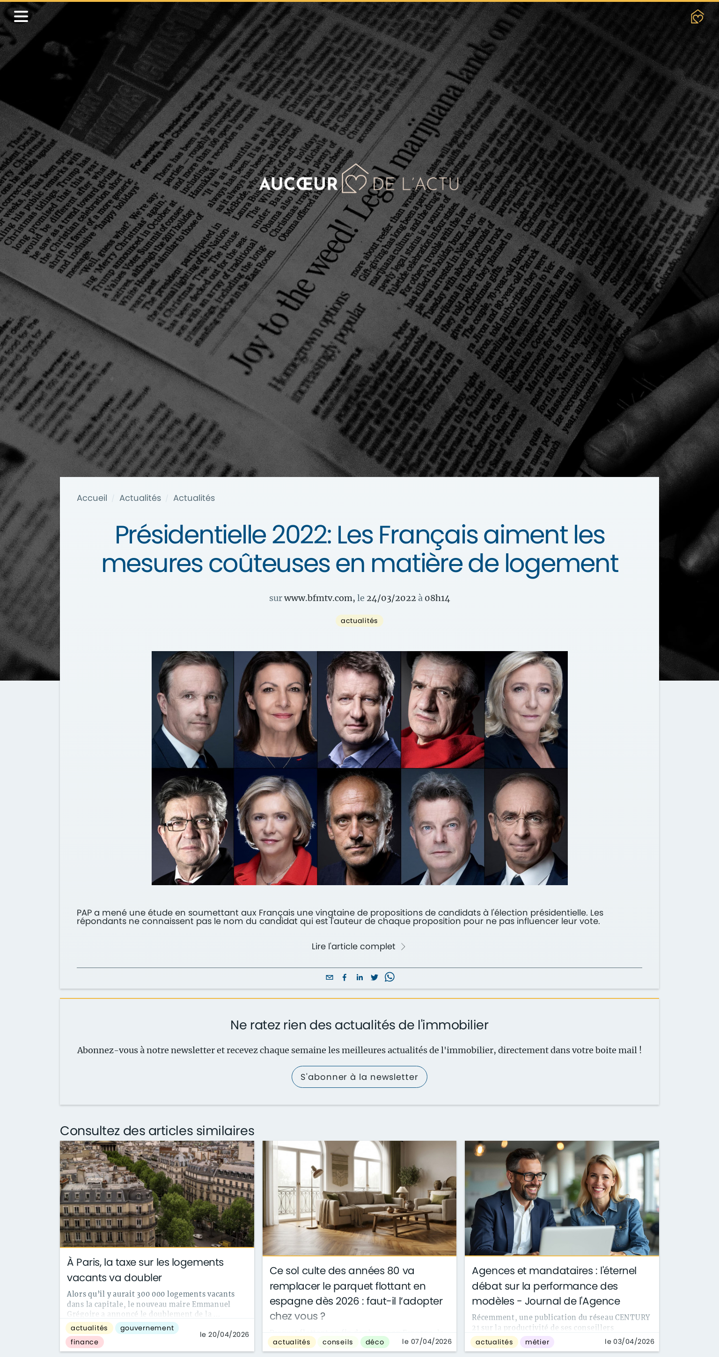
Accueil (92, 498)
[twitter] (374, 978)
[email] (329, 978)
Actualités (140, 498)
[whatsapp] (389, 978)
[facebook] (344, 978)
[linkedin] (359, 978)
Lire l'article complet (359, 946)
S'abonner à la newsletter (359, 1077)
